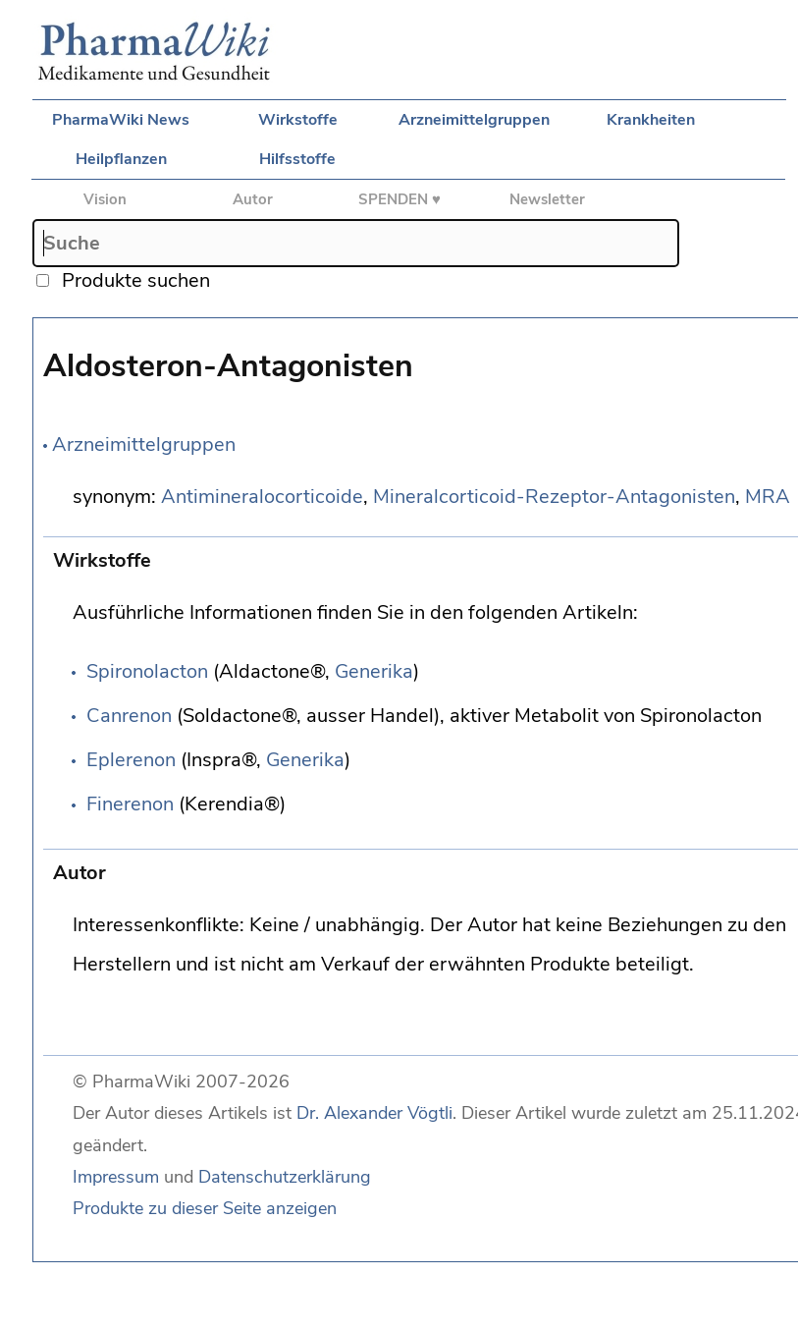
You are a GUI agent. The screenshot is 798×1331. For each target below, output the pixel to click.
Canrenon (129, 715)
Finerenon (130, 804)
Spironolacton (147, 671)
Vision (105, 199)
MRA (767, 496)
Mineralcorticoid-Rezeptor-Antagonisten (554, 496)
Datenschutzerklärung (284, 1177)
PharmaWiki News (120, 120)
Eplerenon (131, 760)
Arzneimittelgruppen (474, 120)
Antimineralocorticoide (262, 496)
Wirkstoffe (298, 120)
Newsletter (547, 199)
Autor (253, 199)
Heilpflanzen (121, 159)
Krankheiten (651, 120)
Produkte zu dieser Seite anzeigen (205, 1208)
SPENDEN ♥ (399, 199)
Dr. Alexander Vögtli (374, 1113)
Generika (374, 671)
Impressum (116, 1177)
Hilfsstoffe (297, 159)
